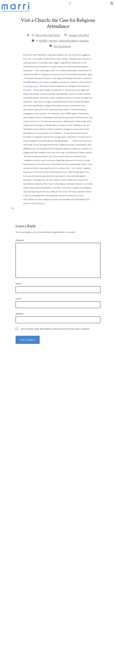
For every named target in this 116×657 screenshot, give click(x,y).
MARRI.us (40, 203)
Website (19, 313)
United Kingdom (68, 40)
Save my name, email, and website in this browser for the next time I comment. (55, 329)
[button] (70, 3)
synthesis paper (31, 86)
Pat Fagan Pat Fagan (48, 35)
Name (19, 283)
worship (84, 40)
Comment (20, 240)
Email (19, 298)
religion (53, 40)
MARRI (43, 40)
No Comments (62, 46)
